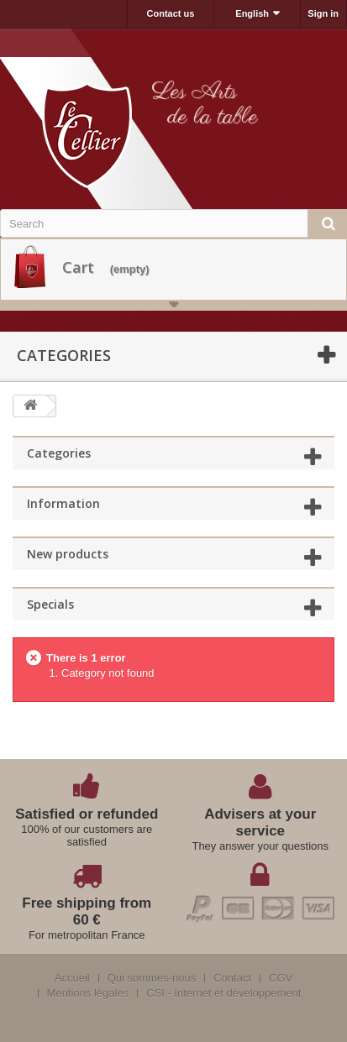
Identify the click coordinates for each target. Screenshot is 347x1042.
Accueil (72, 978)
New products (67, 554)
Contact (232, 978)
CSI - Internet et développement (223, 993)
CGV (280, 978)
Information (63, 503)
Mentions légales (88, 993)
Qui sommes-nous (152, 978)
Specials (50, 604)
